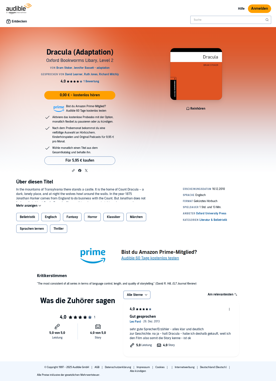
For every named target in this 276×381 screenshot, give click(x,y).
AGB (97, 367)
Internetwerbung (185, 367)
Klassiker (113, 220)
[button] (73, 170)
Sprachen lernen (32, 232)
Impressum (144, 367)
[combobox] (230, 20)
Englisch (51, 220)
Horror (92, 220)
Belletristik (27, 220)
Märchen (136, 220)
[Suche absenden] (267, 20)
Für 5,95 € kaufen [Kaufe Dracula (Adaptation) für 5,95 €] (79, 160)
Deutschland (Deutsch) (213, 367)
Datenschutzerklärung (118, 367)
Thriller (59, 232)
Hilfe (241, 9)
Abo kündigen (138, 371)
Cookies (160, 367)
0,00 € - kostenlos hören (80, 95)
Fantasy (72, 220)
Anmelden (259, 8)
